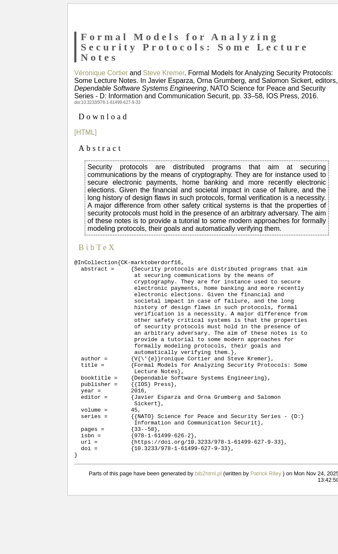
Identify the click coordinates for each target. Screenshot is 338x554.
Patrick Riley (266, 513)
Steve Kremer (163, 73)
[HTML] (85, 132)
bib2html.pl (208, 513)
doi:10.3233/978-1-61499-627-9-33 (107, 102)
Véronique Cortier (101, 73)
